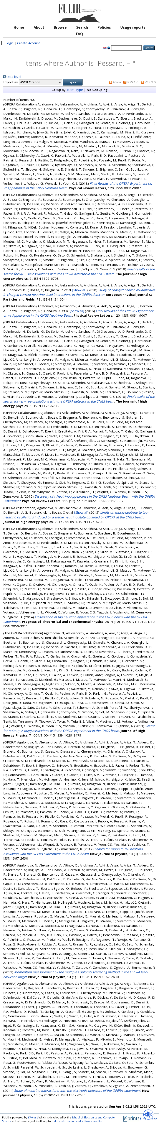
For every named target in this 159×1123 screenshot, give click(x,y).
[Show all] (79, 290)
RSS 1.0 (132, 82)
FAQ (79, 33)
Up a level (13, 76)
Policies (104, 27)
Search (82, 27)
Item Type (75, 89)
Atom (117, 82)
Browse (60, 27)
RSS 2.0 (150, 82)
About (39, 27)
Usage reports (132, 27)
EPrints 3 (33, 1117)
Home (19, 27)
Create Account (28, 43)
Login (9, 43)
